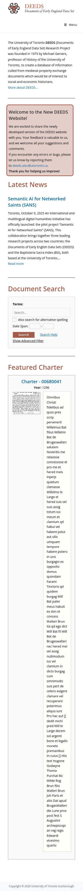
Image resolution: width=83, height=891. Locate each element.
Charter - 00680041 (41, 381)
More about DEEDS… (23, 87)
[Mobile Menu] (70, 25)
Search (23, 335)
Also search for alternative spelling (43, 320)
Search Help (48, 334)
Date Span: (20, 326)
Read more (16, 263)
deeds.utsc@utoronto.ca (30, 165)
